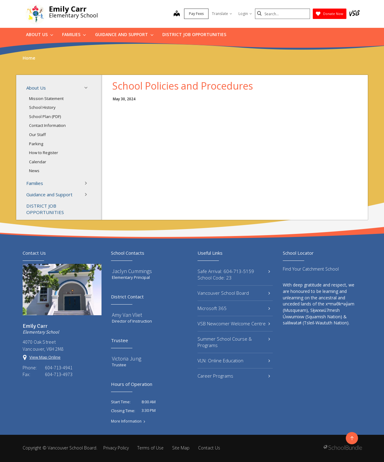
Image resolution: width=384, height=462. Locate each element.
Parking (36, 143)
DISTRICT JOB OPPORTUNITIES (194, 34)
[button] (87, 87)
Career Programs (234, 376)
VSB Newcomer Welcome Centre (234, 323)
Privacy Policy (116, 448)
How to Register (43, 152)
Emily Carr (68, 9)
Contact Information (47, 125)
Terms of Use (150, 448)
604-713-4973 (58, 374)
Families (74, 34)
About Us (39, 34)
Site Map (181, 448)
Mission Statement (46, 98)
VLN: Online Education (234, 360)
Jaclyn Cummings (132, 271)
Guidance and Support (124, 34)
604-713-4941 (58, 367)
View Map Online (45, 357)
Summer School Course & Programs (234, 342)
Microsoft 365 (234, 308)
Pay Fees (196, 13)
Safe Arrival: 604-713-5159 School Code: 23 (234, 274)
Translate (222, 13)
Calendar (37, 161)
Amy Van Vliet (127, 314)
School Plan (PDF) (45, 116)
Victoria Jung (126, 358)
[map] (177, 14)
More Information (126, 421)
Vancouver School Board (234, 293)
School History (42, 107)
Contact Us (209, 448)
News (34, 170)
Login (245, 13)
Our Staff (37, 134)
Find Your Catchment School (311, 269)
